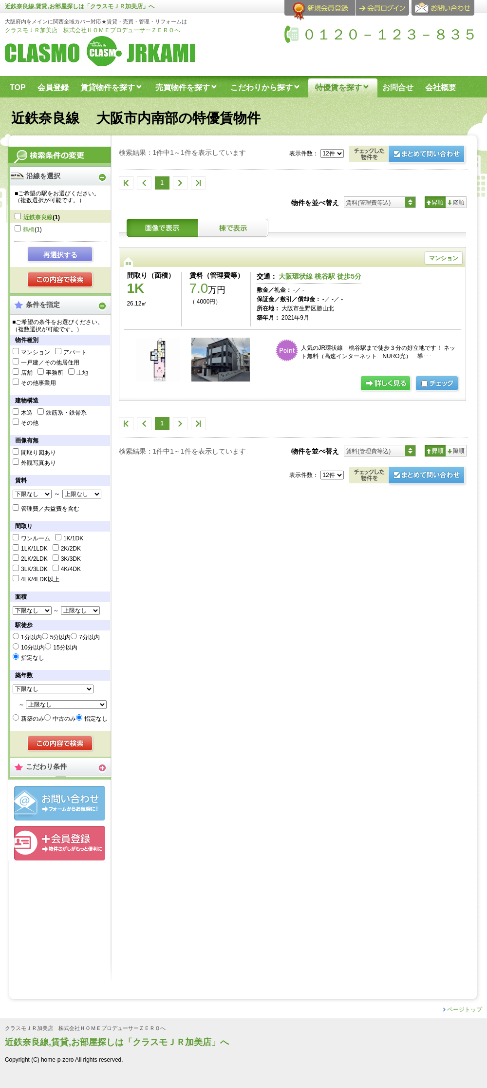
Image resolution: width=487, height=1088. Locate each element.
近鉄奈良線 (38, 217)
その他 (29, 423)
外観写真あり (38, 462)
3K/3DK (71, 558)
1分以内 (31, 637)
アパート (75, 352)
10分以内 (33, 647)
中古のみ (64, 718)
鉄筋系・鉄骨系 (66, 412)
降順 (456, 202)
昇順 (435, 202)
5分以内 (60, 637)
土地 (82, 372)
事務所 (54, 372)
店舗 (27, 372)
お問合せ (59, 803)
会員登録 (59, 843)
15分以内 (65, 647)
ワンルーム (35, 538)
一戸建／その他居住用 (50, 362)
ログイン (382, 8)
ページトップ (464, 1009)
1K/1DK (73, 538)
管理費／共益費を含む (50, 508)
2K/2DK (71, 548)
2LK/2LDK (34, 558)
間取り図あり (38, 452)
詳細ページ (386, 384)
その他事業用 (38, 383)
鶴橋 (29, 229)
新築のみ (32, 718)
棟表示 (233, 228)
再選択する (60, 255)
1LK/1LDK (34, 548)
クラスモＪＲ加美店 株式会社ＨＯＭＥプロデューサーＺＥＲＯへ (92, 30)
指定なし (32, 657)
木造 (27, 412)
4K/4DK (71, 569)
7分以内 (89, 637)
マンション (35, 352)
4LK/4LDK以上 (40, 579)
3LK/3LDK (34, 569)
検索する (60, 280)
